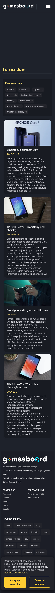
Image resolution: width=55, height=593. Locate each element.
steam (45, 532)
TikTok (5, 505)
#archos (12, 95)
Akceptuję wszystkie (15, 582)
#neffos (24, 89)
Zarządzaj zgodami (39, 582)
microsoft (40, 552)
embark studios (13, 539)
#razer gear (26, 100)
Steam (5, 501)
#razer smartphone (35, 106)
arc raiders (11, 532)
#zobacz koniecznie (31, 95)
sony (38, 525)
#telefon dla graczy (17, 112)
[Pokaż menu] (48, 6)
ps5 (26, 539)
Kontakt (6, 509)
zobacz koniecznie (23, 525)
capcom (35, 545)
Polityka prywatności (36, 494)
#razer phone (14, 106)
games (24, 532)
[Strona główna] (18, 8)
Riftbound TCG (34, 498)
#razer (11, 100)
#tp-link (38, 89)
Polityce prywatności (15, 572)
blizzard (36, 539)
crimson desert (12, 552)
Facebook (7, 494)
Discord (6, 498)
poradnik (10, 545)
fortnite (34, 532)
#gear (11, 89)
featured (23, 545)
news (8, 525)
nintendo (28, 552)
